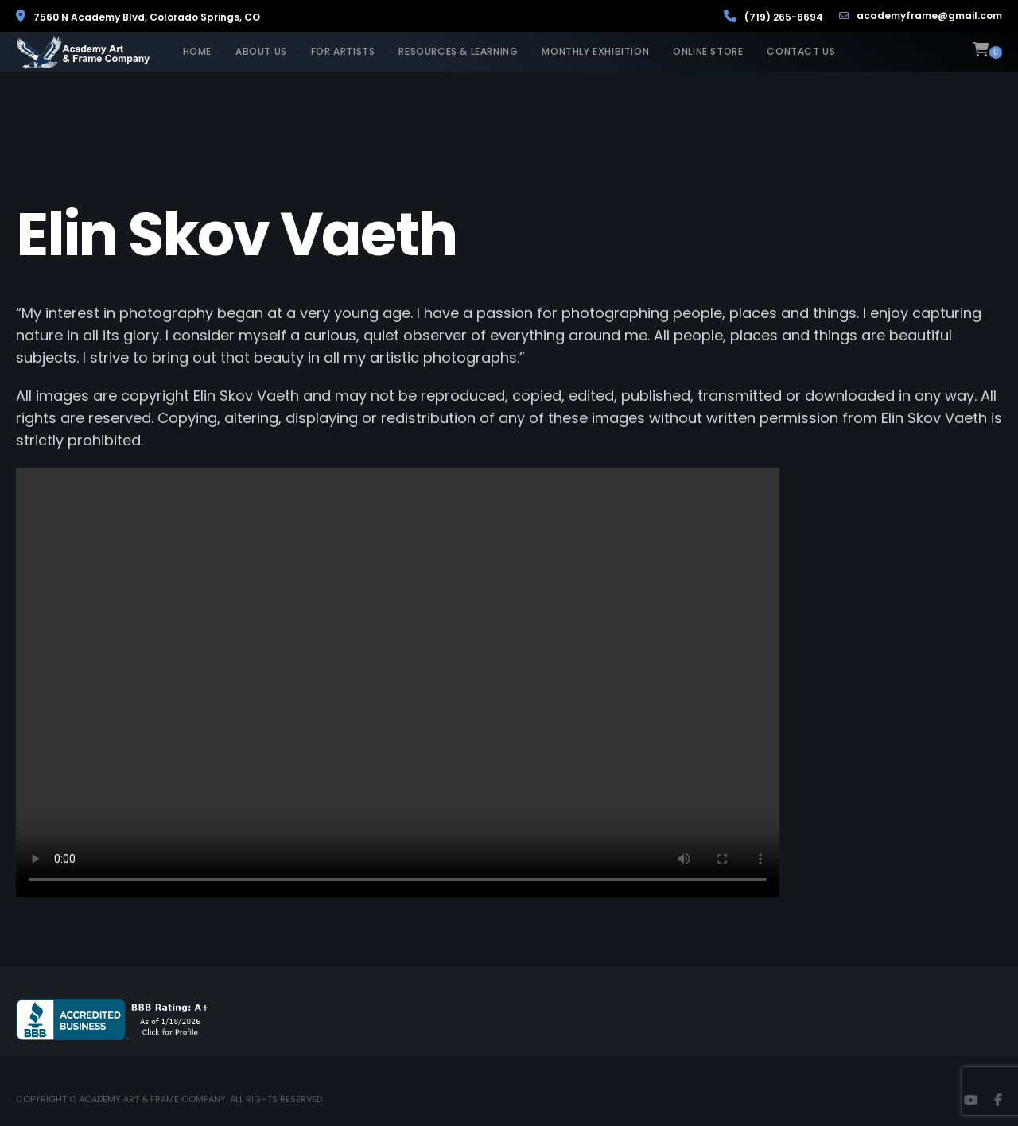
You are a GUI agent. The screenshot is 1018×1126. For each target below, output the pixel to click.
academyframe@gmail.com (920, 16)
